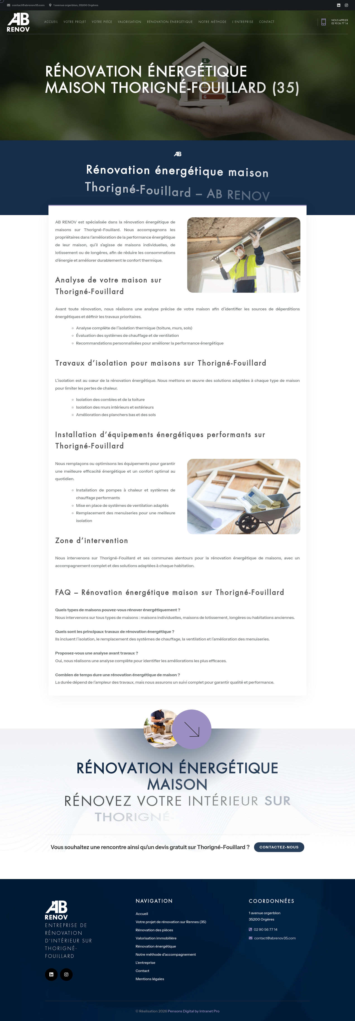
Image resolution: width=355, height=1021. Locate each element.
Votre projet (75, 22)
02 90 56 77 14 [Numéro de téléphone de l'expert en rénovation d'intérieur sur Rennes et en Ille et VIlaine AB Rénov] (339, 23)
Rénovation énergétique (170, 22)
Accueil (51, 22)
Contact (267, 22)
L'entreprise (243, 22)
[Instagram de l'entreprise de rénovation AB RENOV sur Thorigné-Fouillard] (346, 5)
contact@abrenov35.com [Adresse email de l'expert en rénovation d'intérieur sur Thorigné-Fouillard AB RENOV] (28, 5)
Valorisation (130, 22)
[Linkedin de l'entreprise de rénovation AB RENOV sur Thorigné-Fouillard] (338, 5)
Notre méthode (213, 22)
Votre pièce (102, 22)
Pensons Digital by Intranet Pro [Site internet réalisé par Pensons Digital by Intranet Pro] (193, 1015)
